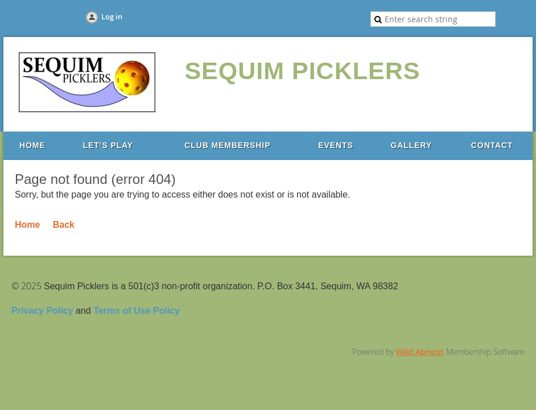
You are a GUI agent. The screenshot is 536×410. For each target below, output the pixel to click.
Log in (111, 16)
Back (64, 224)
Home (27, 224)
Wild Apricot (420, 351)
